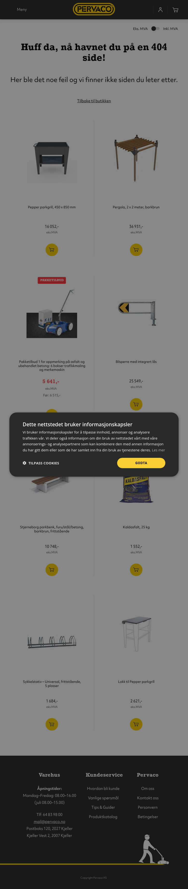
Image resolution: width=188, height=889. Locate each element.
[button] (41, 466)
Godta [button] (141, 465)
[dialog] (94, 444)
